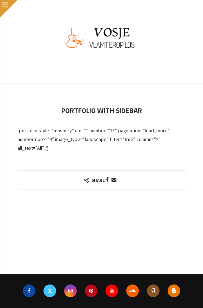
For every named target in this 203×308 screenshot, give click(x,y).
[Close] (9, 9)
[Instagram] (70, 290)
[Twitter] (49, 290)
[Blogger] (174, 290)
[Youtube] (112, 290)
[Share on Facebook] (107, 179)
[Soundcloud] (132, 290)
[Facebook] (29, 290)
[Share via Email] (113, 179)
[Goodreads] (153, 290)
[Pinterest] (91, 290)
